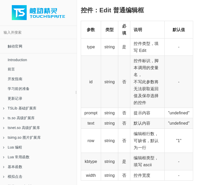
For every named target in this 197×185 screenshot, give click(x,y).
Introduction (17, 60)
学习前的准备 (18, 89)
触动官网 (15, 46)
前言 (11, 69)
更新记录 (15, 98)
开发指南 (15, 79)
